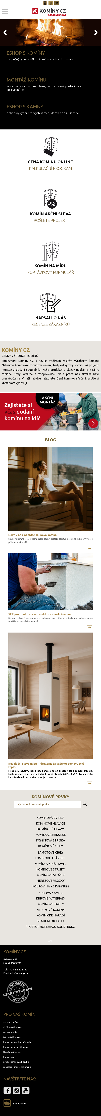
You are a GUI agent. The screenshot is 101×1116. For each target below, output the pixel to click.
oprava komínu (10, 1032)
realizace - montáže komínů (17, 1067)
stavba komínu (10, 1022)
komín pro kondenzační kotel (17, 1042)
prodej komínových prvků (16, 1061)
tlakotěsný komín (12, 1052)
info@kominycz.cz (20, 973)
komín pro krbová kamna (15, 1047)
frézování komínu (12, 1037)
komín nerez (9, 1057)
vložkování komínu (12, 1027)
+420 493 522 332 (17, 969)
